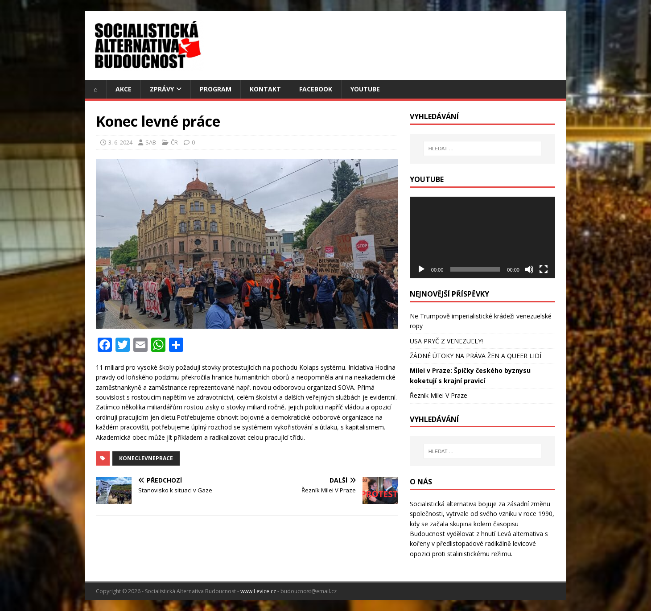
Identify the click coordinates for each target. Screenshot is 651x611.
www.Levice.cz (258, 591)
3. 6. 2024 (120, 142)
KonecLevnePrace (146, 458)
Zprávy (162, 89)
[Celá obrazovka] (543, 269)
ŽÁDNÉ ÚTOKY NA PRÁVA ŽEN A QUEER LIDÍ (475, 355)
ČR (174, 142)
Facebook (315, 89)
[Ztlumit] (529, 269)
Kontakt (265, 89)
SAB (150, 142)
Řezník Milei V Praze (438, 395)
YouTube (365, 89)
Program (215, 89)
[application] (482, 237)
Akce (123, 89)
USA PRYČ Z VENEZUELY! (446, 341)
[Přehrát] (421, 269)
